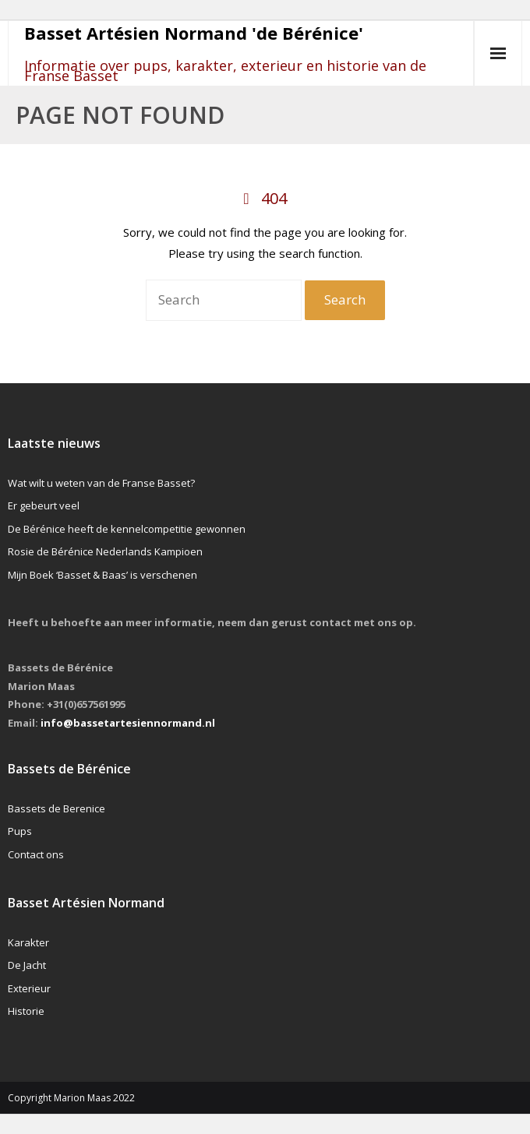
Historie (26, 1011)
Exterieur (29, 988)
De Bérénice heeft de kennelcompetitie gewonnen (127, 529)
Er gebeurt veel (44, 505)
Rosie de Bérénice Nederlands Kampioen (105, 551)
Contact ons (36, 854)
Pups (20, 831)
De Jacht (27, 965)
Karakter (28, 942)
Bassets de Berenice (56, 808)
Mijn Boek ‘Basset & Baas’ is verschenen (102, 575)
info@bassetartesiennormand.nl (128, 723)
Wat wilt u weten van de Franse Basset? (101, 483)
